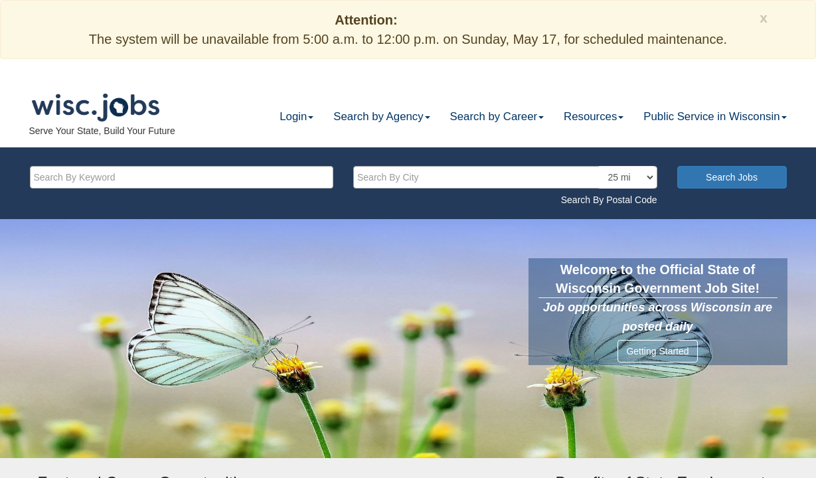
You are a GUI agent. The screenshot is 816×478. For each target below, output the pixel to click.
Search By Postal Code (609, 200)
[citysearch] (505, 177)
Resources (593, 116)
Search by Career (497, 116)
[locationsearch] (626, 177)
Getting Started (657, 351)
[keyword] (182, 177)
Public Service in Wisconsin (714, 116)
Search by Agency (381, 116)
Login (296, 116)
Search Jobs (732, 177)
